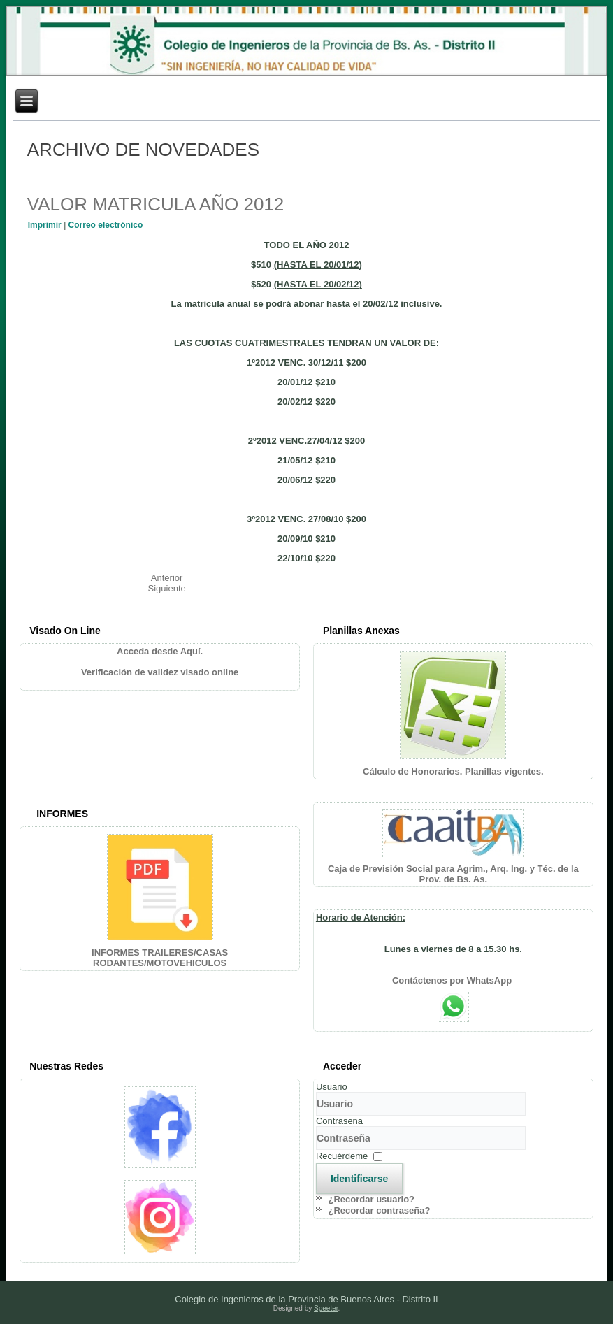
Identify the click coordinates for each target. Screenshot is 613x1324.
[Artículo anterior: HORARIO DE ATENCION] (167, 578)
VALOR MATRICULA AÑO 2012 (155, 204)
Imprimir (46, 225)
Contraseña (339, 1121)
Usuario (331, 1086)
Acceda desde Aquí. (160, 651)
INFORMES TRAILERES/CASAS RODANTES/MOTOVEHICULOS (160, 957)
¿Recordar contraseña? (380, 1210)
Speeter (326, 1308)
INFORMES (62, 813)
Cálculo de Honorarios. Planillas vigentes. (453, 771)
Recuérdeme (342, 1156)
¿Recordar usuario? (372, 1199)
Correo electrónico (105, 225)
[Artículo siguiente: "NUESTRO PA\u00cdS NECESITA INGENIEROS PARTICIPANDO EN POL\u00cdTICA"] (167, 588)
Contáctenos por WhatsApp (453, 980)
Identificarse (359, 1178)
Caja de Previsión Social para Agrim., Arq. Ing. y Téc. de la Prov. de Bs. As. (453, 873)
